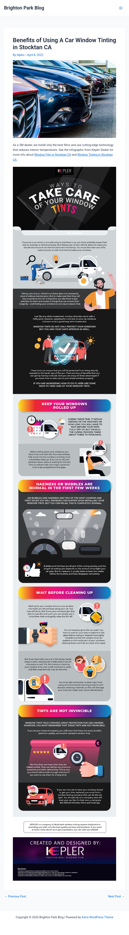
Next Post (116, 896)
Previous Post (15, 896)
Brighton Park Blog (24, 8)
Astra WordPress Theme (97, 917)
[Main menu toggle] (121, 8)
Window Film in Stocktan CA (52, 155)
